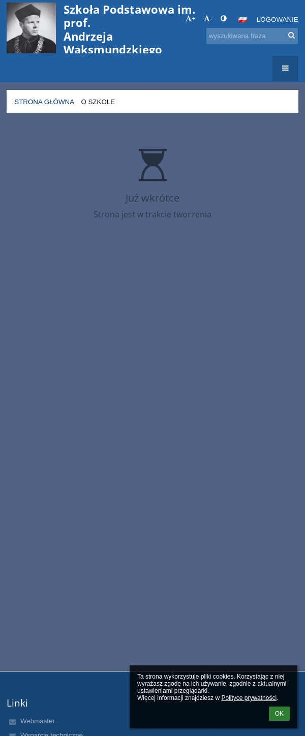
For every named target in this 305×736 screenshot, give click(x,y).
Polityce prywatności (249, 697)
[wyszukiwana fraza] (252, 35)
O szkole (98, 102)
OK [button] (279, 713)
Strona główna (44, 102)
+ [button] (191, 18)
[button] (242, 20)
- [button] (208, 18)
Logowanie (277, 19)
